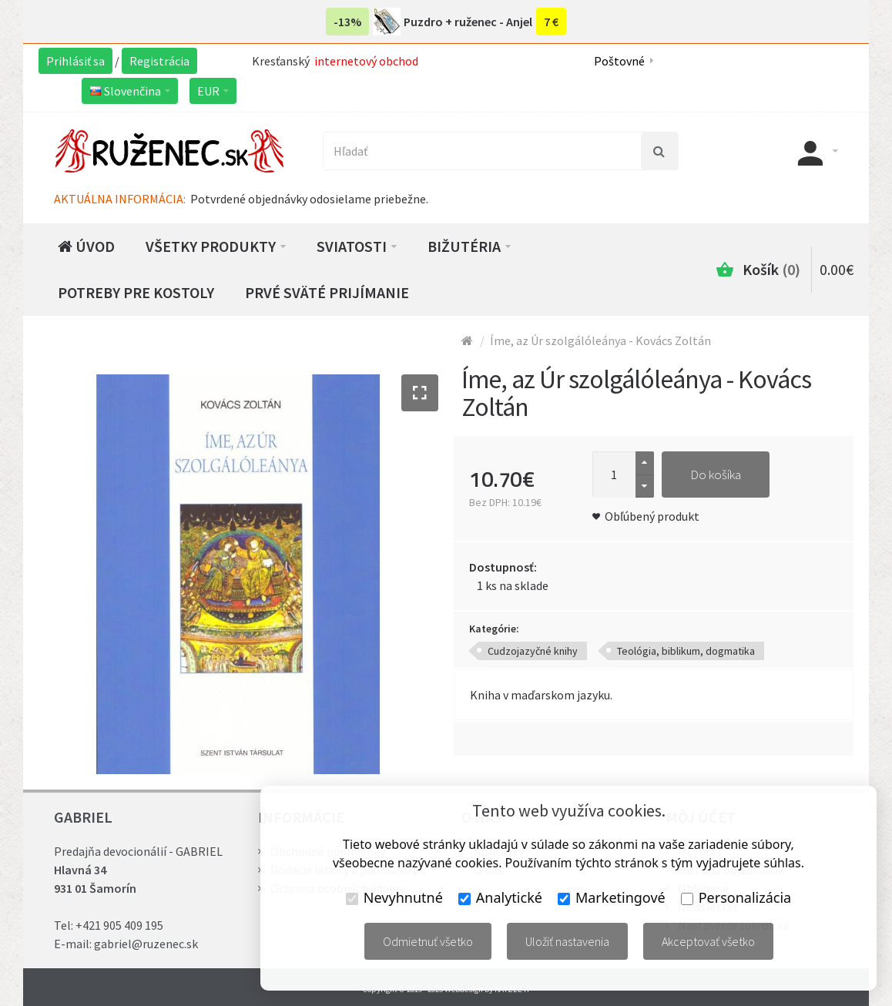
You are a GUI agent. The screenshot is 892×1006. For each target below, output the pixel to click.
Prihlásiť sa (75, 61)
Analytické (500, 897)
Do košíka (715, 474)
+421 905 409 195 (119, 925)
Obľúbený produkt (652, 516)
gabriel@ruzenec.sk (146, 943)
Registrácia (159, 61)
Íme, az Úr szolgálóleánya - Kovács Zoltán (600, 340)
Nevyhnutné (394, 897)
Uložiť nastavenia (567, 941)
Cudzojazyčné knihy (533, 651)
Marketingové (612, 897)
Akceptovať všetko (708, 941)
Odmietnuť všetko (428, 941)
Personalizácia (736, 897)
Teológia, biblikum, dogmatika (686, 651)
